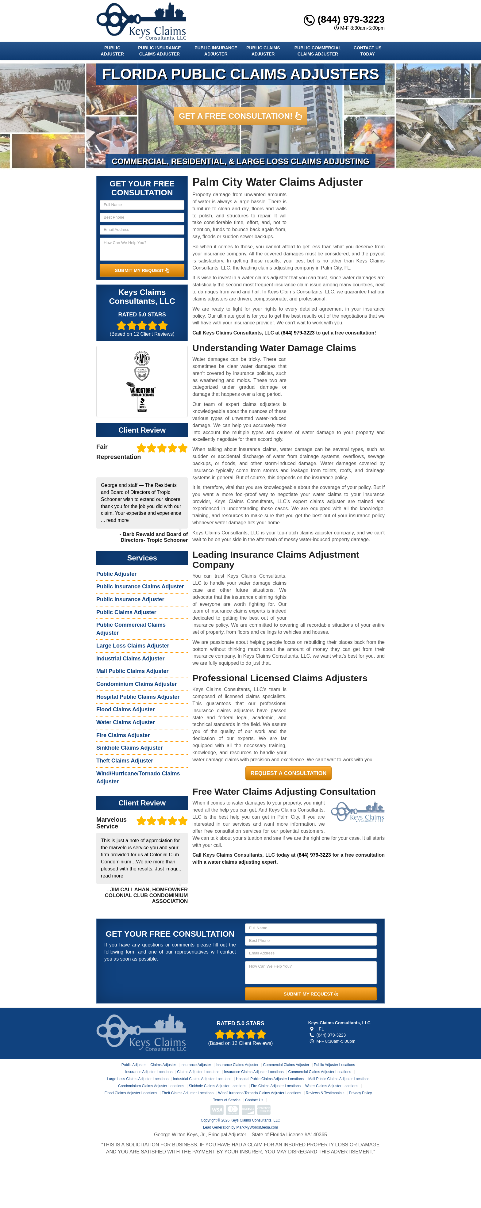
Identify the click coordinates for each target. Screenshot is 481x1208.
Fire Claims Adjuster (123, 735)
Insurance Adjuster (196, 1065)
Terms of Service (226, 1100)
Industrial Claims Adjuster (130, 659)
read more (117, 520)
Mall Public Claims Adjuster (132, 671)
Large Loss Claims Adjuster (132, 646)
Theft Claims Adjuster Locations (188, 1093)
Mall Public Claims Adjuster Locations (338, 1079)
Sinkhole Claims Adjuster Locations (217, 1086)
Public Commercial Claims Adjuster (317, 50)
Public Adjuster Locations (334, 1065)
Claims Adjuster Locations (198, 1072)
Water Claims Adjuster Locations (331, 1086)
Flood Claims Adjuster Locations (131, 1093)
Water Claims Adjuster (125, 722)
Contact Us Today (368, 50)
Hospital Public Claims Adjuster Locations (270, 1079)
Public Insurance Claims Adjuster (159, 50)
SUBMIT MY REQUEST (142, 270)
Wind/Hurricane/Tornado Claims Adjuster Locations (259, 1093)
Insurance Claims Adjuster (237, 1065)
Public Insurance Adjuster (215, 50)
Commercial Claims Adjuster (286, 1065)
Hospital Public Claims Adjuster (137, 697)
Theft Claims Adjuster (124, 761)
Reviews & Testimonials (325, 1093)
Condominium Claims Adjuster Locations (151, 1086)
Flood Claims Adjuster (125, 709)
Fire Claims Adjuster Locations (276, 1086)
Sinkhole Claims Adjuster (129, 748)
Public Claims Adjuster (263, 50)
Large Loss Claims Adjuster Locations (137, 1079)
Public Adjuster (112, 50)
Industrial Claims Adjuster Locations (202, 1079)
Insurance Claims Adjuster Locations (253, 1072)
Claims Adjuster (163, 1065)
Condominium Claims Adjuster (136, 684)
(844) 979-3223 (344, 19)
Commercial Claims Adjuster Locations (319, 1072)
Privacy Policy (360, 1093)
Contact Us (254, 1100)
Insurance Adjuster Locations (148, 1072)
